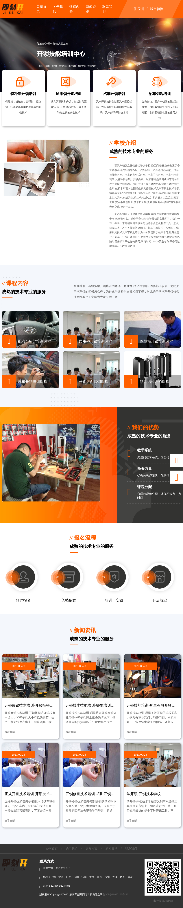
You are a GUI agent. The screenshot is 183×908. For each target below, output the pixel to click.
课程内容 (91, 848)
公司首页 (52, 848)
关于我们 (71, 848)
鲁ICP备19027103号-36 (115, 894)
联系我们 (131, 848)
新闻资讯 (111, 848)
